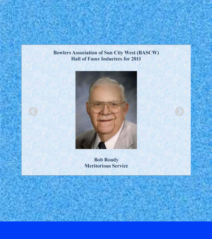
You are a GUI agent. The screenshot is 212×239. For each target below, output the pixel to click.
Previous (31, 110)
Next (177, 110)
